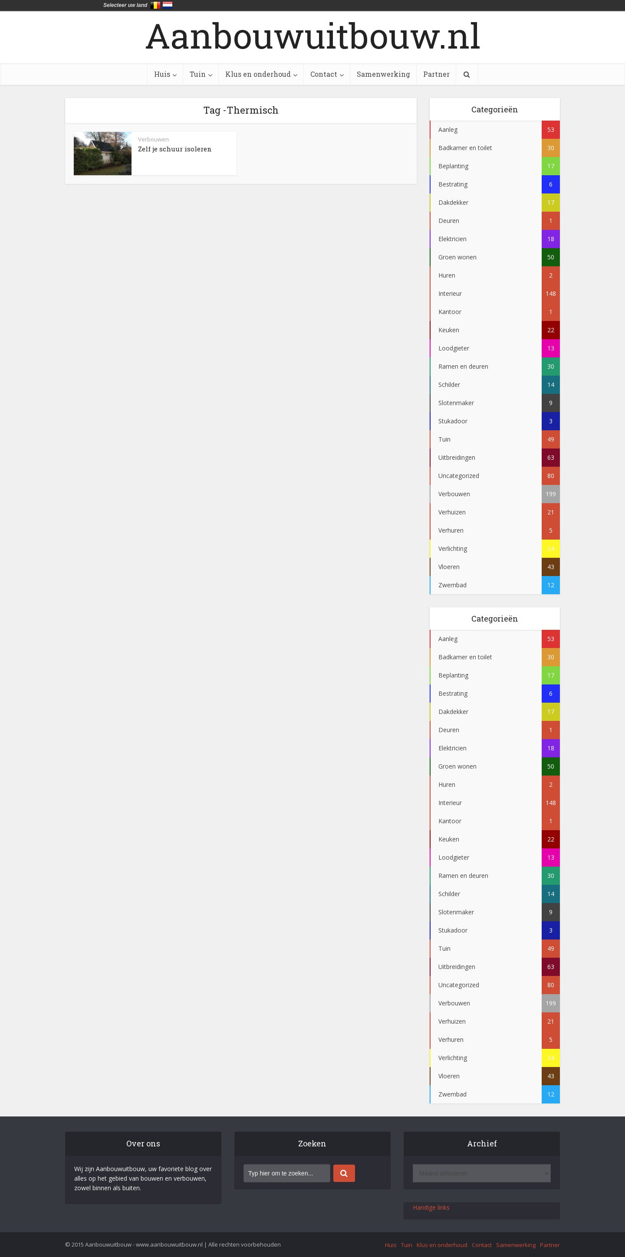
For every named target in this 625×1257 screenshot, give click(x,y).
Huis (162, 74)
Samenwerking (383, 74)
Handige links (431, 1207)
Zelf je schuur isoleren (175, 148)
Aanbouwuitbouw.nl (313, 35)
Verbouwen (153, 139)
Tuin (198, 74)
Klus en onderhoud (258, 74)
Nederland (167, 5)
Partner (436, 74)
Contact (323, 74)
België (155, 5)
